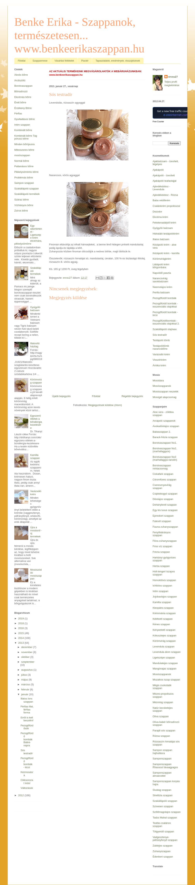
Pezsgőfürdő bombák (164, 298)
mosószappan (22, 155)
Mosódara (158, 380)
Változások (27, 788)
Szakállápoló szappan (26, 188)
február (25, 689)
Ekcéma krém (160, 217)
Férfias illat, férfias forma (27, 709)
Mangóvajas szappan (164, 668)
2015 (21, 633)
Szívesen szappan (163, 806)
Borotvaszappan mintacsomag (162, 467)
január (25, 694)
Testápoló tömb (161, 340)
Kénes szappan (161, 624)
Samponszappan (162, 758)
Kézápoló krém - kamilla (166, 253)
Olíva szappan (161, 716)
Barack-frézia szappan (165, 437)
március (26, 684)
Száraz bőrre (21, 199)
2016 (21, 628)
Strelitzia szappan (163, 795)
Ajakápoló (158, 169)
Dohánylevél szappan (165, 504)
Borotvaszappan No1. (165, 442)
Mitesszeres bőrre (24, 149)
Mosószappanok (162, 385)
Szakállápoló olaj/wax (165, 329)
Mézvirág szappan (163, 702)
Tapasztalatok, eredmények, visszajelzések (118, 60)
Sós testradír (27, 752)
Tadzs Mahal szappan (165, 817)
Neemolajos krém (162, 287)
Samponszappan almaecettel (162, 774)
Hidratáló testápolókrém (166, 233)
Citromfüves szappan (164, 479)
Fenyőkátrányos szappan (162, 534)
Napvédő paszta (162, 272)
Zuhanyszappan (162, 851)
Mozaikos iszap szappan (166, 679)
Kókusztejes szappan (164, 635)
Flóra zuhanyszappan (165, 540)
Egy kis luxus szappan (165, 510)
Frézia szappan (161, 551)
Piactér (84, 60)
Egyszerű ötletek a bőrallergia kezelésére (36, 421)
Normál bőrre (21, 160)
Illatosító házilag (34, 345)
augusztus (27, 669)
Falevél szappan (162, 521)
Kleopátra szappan (163, 607)
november (27, 652)
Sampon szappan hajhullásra (162, 752)
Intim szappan (22, 124)
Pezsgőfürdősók (27, 727)
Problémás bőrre (23, 177)
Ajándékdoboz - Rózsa (165, 194)
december (27, 647)
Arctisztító (19, 80)
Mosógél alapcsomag (164, 397)
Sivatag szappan (162, 789)
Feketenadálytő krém (164, 222)
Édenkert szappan (163, 856)
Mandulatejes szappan (165, 663)
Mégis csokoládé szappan (162, 687)
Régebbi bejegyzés (132, 396)
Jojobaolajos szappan (165, 596)
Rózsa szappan (161, 735)
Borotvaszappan (23, 85)
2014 (21, 638)
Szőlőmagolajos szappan (167, 812)
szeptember (27, 661)
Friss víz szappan (162, 546)
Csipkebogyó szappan (165, 493)
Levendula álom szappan (167, 651)
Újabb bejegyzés (61, 396)
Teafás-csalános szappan (162, 825)
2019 (21, 618)
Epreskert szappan (163, 515)
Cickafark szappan (163, 473)
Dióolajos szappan (163, 499)
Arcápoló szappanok (164, 420)
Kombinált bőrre (23, 130)
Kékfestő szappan (163, 618)
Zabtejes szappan (163, 845)
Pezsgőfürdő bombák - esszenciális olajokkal (165, 305)
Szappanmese (39, 60)
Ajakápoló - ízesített (164, 175)
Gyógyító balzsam (35, 309)
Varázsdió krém (35, 493)
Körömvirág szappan (36, 381)
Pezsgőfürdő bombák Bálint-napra (27, 739)
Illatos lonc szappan (27, 700)
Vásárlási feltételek (64, 60)
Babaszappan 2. (162, 431)
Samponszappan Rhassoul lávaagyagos (165, 766)
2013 (21, 642)
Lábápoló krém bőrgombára (161, 266)
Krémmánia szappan (164, 613)
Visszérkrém (159, 359)
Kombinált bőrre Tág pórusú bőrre (25, 137)
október (25, 657)
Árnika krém (159, 365)
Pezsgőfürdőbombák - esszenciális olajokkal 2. (166, 322)
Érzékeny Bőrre (23, 108)
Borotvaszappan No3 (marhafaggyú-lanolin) (165, 458)
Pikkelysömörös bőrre (26, 171)
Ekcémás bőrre (22, 97)
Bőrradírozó (20, 91)
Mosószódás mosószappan (36, 574)
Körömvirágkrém (162, 258)
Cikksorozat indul (27, 782)
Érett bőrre (20, 102)
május (25, 679)
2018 (21, 623)
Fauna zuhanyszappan (165, 526)
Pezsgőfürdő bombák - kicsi (27, 763)
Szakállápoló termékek (27, 194)
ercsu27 (173, 76)
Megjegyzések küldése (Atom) (105, 405)
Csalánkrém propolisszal (166, 206)
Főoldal (21, 60)
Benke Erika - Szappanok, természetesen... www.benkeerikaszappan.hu (79, 35)
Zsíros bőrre (21, 210)
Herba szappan (161, 566)
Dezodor (157, 211)
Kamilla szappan (35, 457)
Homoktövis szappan (164, 580)
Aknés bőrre (21, 74)
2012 (21, 795)
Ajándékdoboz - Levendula (161, 188)
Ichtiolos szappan (162, 585)
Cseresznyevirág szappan (162, 487)
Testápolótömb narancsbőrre (161, 347)
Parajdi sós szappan (164, 730)
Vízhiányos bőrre (23, 205)
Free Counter (158, 122)
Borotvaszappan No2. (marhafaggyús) (165, 450)
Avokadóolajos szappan (166, 426)
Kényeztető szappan (164, 629)
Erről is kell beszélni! (27, 719)
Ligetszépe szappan (164, 657)
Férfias (18, 113)
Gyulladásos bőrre (24, 119)
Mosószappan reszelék (165, 391)
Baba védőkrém (161, 200)
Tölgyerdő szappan (163, 831)
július (24, 674)
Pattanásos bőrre (23, 166)
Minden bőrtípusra (24, 144)
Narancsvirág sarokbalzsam (160, 280)
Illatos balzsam (161, 239)
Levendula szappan (163, 646)
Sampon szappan (24, 182)
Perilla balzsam (161, 292)
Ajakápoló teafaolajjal (164, 180)
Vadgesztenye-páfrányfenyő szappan (165, 839)
